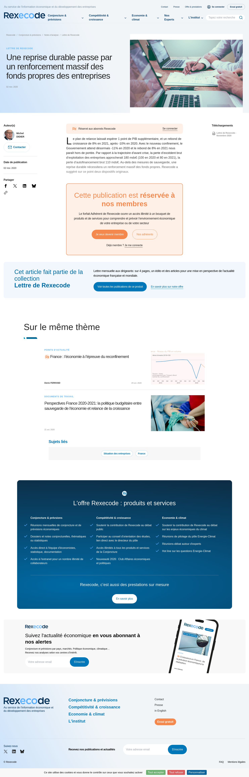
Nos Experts (169, 17)
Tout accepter (156, 772)
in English (160, 710)
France (141, 453)
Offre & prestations (193, 7)
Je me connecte (134, 245)
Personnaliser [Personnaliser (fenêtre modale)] (197, 772)
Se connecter (170, 128)
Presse (176, 7)
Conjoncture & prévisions (57, 17)
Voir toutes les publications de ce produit (120, 286)
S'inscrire (79, 661)
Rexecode (10, 35)
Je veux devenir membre (110, 234)
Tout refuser (176, 772)
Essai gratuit (165, 721)
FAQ (221, 762)
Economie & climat (139, 17)
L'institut (194, 17)
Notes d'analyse (51, 35)
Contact (164, 7)
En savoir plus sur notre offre (167, 286)
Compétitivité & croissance (99, 17)
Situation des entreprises (117, 453)
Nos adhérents (145, 234)
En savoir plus (124, 598)
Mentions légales (236, 762)
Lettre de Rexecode (70, 35)
